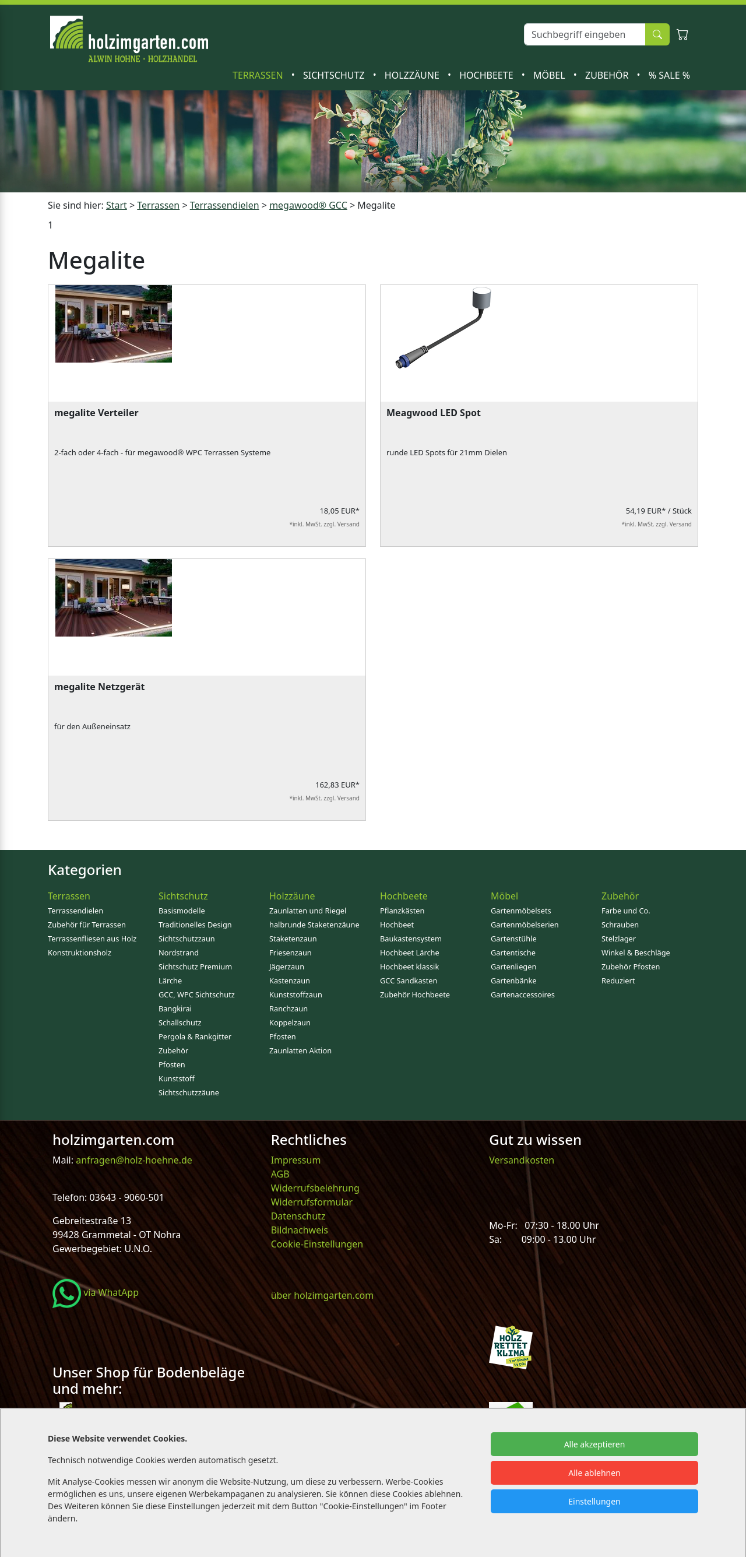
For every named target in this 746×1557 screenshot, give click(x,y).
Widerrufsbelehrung (315, 1188)
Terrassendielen (75, 910)
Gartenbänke (514, 980)
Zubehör (608, 75)
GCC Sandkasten (408, 980)
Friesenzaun (290, 952)
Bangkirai (175, 1008)
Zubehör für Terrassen (87, 924)
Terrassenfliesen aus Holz (92, 938)
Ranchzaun (288, 1008)
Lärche (170, 980)
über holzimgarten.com (322, 1295)
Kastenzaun (289, 980)
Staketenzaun (293, 938)
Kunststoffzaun (295, 994)
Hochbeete (487, 75)
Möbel (550, 75)
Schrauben (620, 924)
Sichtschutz (335, 75)
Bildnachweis (300, 1230)
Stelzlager (618, 938)
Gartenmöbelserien (525, 924)
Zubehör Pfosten (630, 966)
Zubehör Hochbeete (415, 994)
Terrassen (259, 75)
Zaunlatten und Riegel (307, 910)
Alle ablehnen (594, 1472)
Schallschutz (180, 1022)
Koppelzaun (290, 1022)
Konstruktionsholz (79, 952)
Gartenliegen (513, 966)
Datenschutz (298, 1216)
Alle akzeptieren (594, 1444)
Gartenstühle (514, 938)
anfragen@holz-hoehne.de (132, 1160)
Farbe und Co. (625, 910)
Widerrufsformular (312, 1202)
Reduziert (618, 980)
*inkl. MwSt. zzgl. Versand (325, 524)
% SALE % (669, 75)
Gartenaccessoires (523, 994)
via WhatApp (95, 1292)
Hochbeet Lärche (409, 952)
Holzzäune (413, 75)
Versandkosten (521, 1160)
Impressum (296, 1160)
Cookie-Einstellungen (317, 1244)
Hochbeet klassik (409, 966)
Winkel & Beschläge (635, 952)
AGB (280, 1174)
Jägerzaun (286, 966)
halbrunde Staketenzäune (314, 924)
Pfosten (172, 1064)
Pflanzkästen (402, 910)
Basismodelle (182, 910)
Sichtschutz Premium (195, 966)
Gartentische (513, 952)
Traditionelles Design (195, 924)
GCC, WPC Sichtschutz (197, 994)
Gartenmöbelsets (521, 910)
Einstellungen (594, 1501)
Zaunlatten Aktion (300, 1050)
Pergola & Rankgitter (195, 1036)
